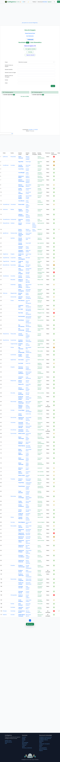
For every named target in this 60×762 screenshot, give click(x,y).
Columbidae (13, 204)
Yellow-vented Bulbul (27, 459)
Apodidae (13, 238)
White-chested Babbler (27, 506)
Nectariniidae (13, 579)
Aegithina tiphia (41, 359)
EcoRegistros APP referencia (45, 738)
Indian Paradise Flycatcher (28, 407)
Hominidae (13, 611)
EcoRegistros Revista (43, 739)
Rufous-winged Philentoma (28, 368)
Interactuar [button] (40, 1)
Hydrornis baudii (41, 347)
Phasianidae (13, 156)
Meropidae (13, 279)
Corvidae (12, 410)
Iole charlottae (40, 471)
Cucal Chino (21, 169)
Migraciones (24, 743)
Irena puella (40, 603)
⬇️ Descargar (30, 624)
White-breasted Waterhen (28, 216)
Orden (6, 83)
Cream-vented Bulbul (27, 454)
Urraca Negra (21, 410)
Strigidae (12, 254)
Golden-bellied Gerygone (28, 356)
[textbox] (36, 65)
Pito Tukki (20, 309)
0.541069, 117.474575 (33, 129)
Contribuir (45, 1)
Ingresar (49, 1)
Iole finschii (40, 468)
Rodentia (5, 614)
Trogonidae (13, 261)
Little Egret (28, 223)
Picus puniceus (40, 320)
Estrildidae (13, 607)
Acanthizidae (13, 354)
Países (40, 742)
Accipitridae (13, 257)
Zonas (40, 746)
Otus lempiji (40, 254)
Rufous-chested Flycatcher (28, 562)
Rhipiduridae (13, 380)
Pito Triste (20, 312)
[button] (30, 49)
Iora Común (21, 359)
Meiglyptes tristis (41, 312)
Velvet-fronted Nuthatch (28, 519)
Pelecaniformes (6, 223)
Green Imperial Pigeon (27, 206)
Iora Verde (20, 363)
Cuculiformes (5, 165)
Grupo (6, 62)
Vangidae (13, 367)
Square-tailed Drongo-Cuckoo (28, 197)
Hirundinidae (13, 429)
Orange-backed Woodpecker (28, 330)
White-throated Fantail (27, 389)
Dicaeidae (13, 565)
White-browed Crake (27, 211)
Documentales (25, 742)
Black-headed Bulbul (27, 438)
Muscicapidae (13, 525)
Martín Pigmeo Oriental (20, 286)
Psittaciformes (6, 333)
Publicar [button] (34, 1)
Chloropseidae (14, 595)
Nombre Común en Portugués (9, 76)
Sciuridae (12, 614)
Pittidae (12, 347)
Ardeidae (12, 223)
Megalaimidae (14, 293)
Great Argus (28, 161)
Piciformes (5, 293)
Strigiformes (5, 254)
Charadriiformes (6, 219)
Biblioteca (41, 741)
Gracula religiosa (41, 522)
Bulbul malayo (21, 475)
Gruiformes (5, 209)
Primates (5, 611)
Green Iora (28, 363)
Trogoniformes (6, 261)
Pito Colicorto (21, 300)
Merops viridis (40, 279)
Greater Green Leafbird (27, 596)
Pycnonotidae (13, 433)
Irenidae (12, 603)
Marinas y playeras (43, 749)
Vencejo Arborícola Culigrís (20, 234)
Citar (6, 743)
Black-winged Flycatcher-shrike (28, 373)
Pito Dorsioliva (21, 316)
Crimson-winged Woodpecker (28, 321)
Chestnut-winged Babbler (28, 488)
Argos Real (20, 161)
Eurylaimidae (13, 340)
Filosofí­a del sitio (8, 742)
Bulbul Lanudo (21, 433)
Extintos (41, 745)
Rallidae (12, 209)
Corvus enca (40, 413)
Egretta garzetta (41, 223)
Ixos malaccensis (41, 475)
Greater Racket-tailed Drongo (28, 398)
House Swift (28, 243)
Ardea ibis (40, 229)
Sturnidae (13, 522)
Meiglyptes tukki (41, 309)
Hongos (23, 739)
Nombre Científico (9, 69)
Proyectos (24, 745)
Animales (24, 737)
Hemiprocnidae (14, 233)
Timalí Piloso (21, 482)
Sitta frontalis (40, 517)
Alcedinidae (13, 284)
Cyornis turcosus (41, 540)
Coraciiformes (6, 276)
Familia (6, 80)
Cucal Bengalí (21, 172)
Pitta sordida (40, 351)
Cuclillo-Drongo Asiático (20, 197)
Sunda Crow (28, 413)
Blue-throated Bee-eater (28, 281)
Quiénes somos (8, 740)
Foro (23, 741)
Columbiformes (6, 204)
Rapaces (41, 750)
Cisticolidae (13, 422)
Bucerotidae (13, 265)
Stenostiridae (13, 417)
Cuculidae (13, 165)
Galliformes (5, 156)
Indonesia (30, 39)
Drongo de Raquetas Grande (20, 398)
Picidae (12, 300)
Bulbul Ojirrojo (21, 445)
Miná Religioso (21, 522)
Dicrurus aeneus (41, 393)
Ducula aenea (40, 204)
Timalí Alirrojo (21, 486)
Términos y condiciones (27, 747)
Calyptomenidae (14, 343)
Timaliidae (13, 479)
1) (9, 94)
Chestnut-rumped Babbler (28, 493)
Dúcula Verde (21, 204)
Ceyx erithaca (40, 284)
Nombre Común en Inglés (10, 72)
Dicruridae (13, 393)
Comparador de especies (44, 743)
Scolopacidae (13, 219)
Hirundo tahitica (41, 429)
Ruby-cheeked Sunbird (27, 588)
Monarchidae (13, 401)
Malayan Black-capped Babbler (28, 498)
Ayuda (23, 746)
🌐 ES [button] (24, 1)
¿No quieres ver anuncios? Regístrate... (30, 22)
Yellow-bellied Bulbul (27, 464)
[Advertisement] (30, 13)
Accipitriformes (6, 257)
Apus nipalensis (41, 243)
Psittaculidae (13, 333)
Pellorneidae (13, 496)
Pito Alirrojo (21, 320)
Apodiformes (5, 233)
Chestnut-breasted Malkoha (28, 181)
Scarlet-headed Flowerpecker (28, 575)
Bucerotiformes (6, 265)
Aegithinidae (13, 359)
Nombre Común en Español (9, 66)
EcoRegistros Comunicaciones (45, 737)
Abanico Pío (21, 384)
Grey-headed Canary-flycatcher (28, 419)
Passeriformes (6, 340)
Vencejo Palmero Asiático (20, 239)
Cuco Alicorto (21, 200)
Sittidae (12, 517)
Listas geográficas (43, 747)
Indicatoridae (13, 296)
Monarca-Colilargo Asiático (20, 407)
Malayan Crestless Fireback (28, 158)
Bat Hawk (28, 257)
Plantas (23, 738)
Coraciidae (13, 276)
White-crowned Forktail (27, 557)
